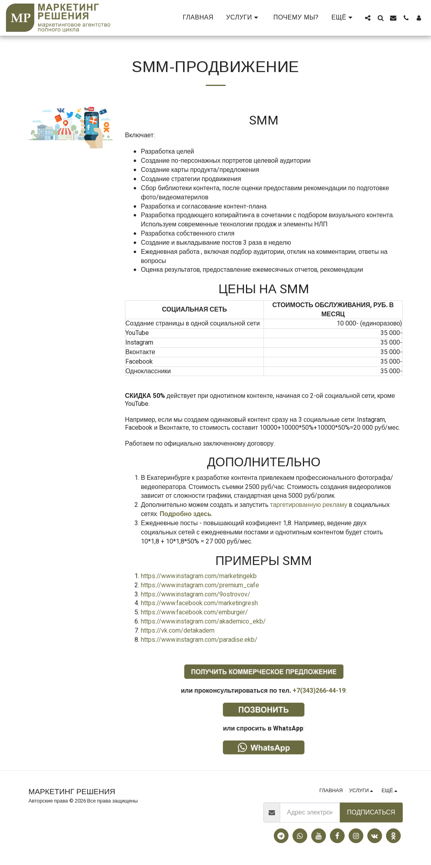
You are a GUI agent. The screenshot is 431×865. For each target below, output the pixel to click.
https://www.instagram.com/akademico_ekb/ (203, 621)
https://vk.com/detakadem (178, 630)
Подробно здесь (185, 514)
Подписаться (371, 812)
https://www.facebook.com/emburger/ (194, 612)
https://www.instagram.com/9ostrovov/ (195, 594)
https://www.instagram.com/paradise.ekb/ (199, 640)
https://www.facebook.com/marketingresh (199, 603)
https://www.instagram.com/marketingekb (199, 576)
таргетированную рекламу (308, 505)
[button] (243, 17)
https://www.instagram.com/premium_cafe (200, 585)
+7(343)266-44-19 (319, 691)
